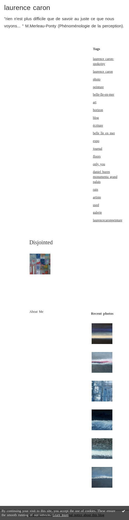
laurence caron (27, 7)
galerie (97, 212)
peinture (98, 87)
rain (95, 189)
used (96, 205)
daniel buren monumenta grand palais (105, 177)
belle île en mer (104, 133)
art (95, 102)
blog (96, 118)
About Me (36, 312)
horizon (98, 110)
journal (97, 149)
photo (96, 79)
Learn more (60, 515)
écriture (98, 125)
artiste (97, 197)
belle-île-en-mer (103, 94)
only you (99, 164)
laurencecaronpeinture (107, 220)
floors (97, 156)
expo (96, 141)
